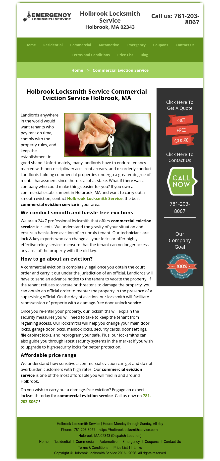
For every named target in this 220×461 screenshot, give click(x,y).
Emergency (136, 44)
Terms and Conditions (91, 54)
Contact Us (185, 44)
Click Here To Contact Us (179, 157)
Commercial (80, 44)
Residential (53, 44)
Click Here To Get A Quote (179, 105)
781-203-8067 (186, 18)
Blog (144, 54)
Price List (125, 54)
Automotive (109, 44)
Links (138, 448)
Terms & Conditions (93, 448)
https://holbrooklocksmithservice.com (128, 430)
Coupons (160, 44)
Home (30, 44)
